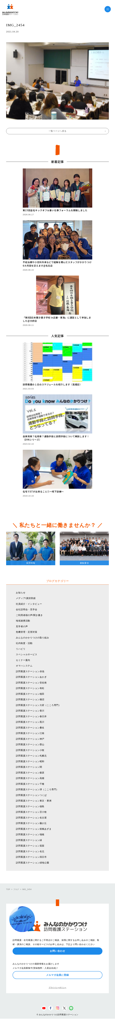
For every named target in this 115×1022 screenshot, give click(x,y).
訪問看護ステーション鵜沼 (30, 699)
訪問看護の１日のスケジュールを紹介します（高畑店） (52, 384)
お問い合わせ (57, 951)
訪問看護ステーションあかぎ (31, 677)
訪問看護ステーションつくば (31, 795)
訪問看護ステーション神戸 (30, 739)
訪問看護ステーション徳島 (30, 806)
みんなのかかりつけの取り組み (32, 637)
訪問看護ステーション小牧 (30, 750)
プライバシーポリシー (57, 987)
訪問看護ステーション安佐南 (31, 682)
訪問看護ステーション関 (29, 767)
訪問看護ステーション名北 (30, 851)
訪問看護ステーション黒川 (30, 722)
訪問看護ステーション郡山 (30, 744)
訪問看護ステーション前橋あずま (34, 829)
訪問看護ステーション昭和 (30, 761)
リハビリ (20, 649)
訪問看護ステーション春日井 (31, 716)
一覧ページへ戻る (57, 131)
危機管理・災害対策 (26, 632)
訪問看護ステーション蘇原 (30, 772)
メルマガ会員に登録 (57, 975)
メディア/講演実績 (26, 598)
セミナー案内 (23, 660)
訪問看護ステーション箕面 (30, 845)
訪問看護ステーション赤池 (30, 671)
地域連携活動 (23, 620)
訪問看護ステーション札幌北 (31, 755)
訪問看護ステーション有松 (30, 688)
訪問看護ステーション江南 (30, 733)
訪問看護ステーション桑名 (30, 727)
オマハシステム (24, 665)
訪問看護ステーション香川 (30, 710)
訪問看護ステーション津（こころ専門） (37, 789)
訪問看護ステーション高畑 (30, 778)
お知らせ (20, 592)
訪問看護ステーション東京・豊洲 (34, 800)
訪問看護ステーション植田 (30, 694)
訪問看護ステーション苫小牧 (31, 812)
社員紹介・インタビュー (29, 604)
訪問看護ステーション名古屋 (31, 817)
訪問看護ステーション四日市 (31, 857)
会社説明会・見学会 (26, 609)
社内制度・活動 (24, 643)
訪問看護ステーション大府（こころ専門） (38, 705)
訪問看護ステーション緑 (29, 840)
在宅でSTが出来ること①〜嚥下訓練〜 (43, 491)
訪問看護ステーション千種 (30, 784)
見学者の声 (22, 626)
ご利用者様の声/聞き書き (29, 615)
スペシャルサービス (26, 654)
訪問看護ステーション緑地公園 (32, 862)
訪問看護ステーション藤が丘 (31, 823)
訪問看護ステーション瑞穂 (30, 834)
